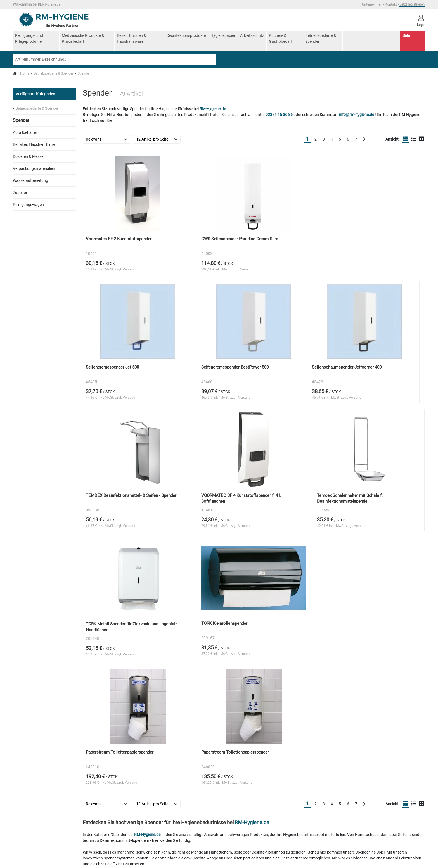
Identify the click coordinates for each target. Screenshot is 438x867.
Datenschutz (101, 714)
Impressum (29, 729)
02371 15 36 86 (279, 114)
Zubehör (20, 192)
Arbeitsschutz (252, 35)
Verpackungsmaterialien (34, 168)
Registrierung (101, 736)
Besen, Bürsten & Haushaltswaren (131, 38)
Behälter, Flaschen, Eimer (34, 144)
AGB (24, 736)
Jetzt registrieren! (412, 4)
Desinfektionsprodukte (186, 35)
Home (21, 73)
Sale (406, 35)
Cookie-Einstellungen (38, 751)
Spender (84, 73)
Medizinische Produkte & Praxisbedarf (83, 38)
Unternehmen (372, 4)
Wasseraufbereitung (30, 180)
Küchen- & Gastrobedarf (280, 38)
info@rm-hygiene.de (356, 114)
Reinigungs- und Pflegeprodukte (29, 38)
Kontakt (391, 4)
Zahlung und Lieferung (109, 729)
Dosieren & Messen (29, 156)
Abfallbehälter (25, 132)
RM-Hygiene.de (213, 108)
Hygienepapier (222, 35)
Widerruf (97, 722)
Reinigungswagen (28, 204)
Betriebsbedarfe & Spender (320, 38)
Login (25, 743)
